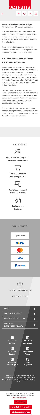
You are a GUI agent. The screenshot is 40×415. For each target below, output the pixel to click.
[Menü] (2, 13)
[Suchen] (18, 13)
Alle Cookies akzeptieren (21, 412)
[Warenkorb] (36, 13)
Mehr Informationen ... (20, 398)
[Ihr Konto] (30, 13)
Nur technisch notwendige (20, 407)
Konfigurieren (21, 402)
